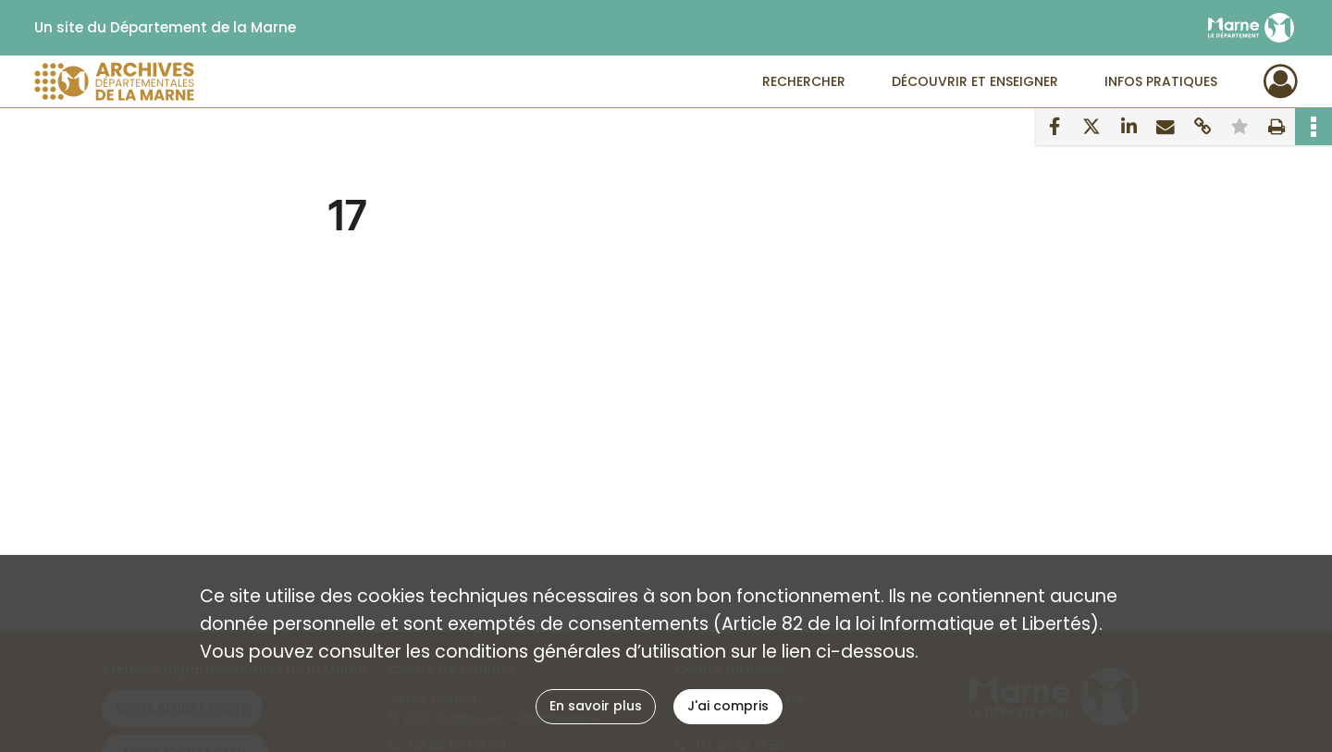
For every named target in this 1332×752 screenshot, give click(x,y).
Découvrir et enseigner (975, 81)
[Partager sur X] (1091, 126)
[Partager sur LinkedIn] (1128, 126)
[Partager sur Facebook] (1054, 126)
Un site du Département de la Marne (165, 27)
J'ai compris (728, 706)
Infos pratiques (1160, 81)
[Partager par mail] (1165, 126)
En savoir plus (595, 706)
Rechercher (803, 81)
